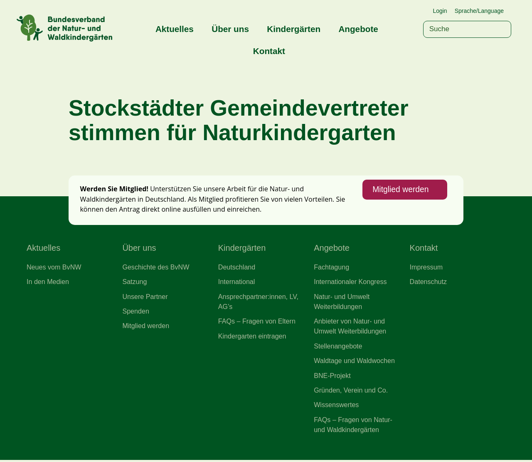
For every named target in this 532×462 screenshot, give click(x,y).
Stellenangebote (338, 347)
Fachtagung (332, 268)
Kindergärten (293, 29)
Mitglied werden (400, 190)
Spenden (135, 312)
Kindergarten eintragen (252, 337)
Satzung (134, 283)
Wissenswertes (336, 406)
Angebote (358, 29)
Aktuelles (174, 29)
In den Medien (48, 283)
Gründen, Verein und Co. (351, 391)
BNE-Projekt (332, 376)
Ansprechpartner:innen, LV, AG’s (258, 302)
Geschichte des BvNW (156, 268)
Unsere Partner (145, 297)
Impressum (426, 268)
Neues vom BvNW (54, 268)
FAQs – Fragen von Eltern (257, 322)
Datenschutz (428, 283)
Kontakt (269, 51)
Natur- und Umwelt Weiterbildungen (342, 302)
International (236, 283)
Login (440, 10)
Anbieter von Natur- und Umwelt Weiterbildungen (350, 327)
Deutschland (237, 268)
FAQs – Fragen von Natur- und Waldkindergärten (353, 426)
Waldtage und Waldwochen (354, 362)
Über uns (230, 29)
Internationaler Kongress (350, 283)
